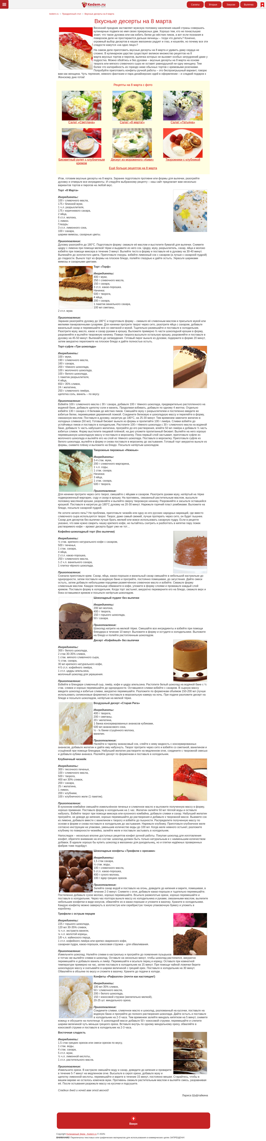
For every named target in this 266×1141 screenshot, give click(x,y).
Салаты (195, 4)
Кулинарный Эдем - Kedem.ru (81, 1134)
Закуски (231, 4)
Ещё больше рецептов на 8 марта (133, 168)
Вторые (213, 4)
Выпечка (248, 4)
